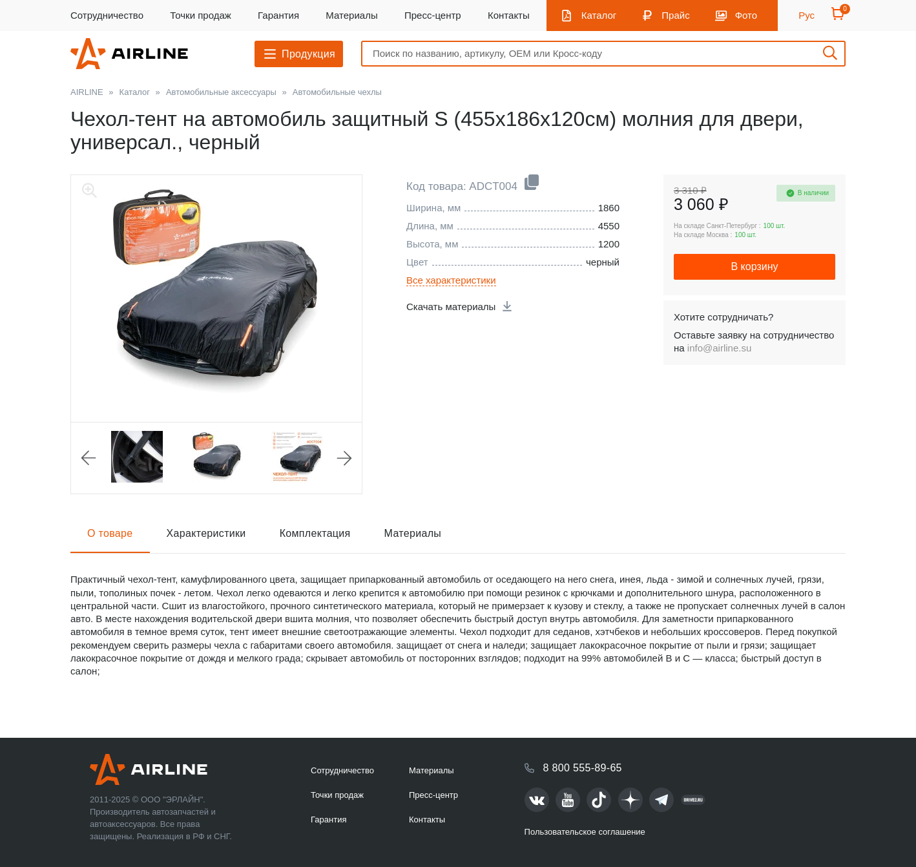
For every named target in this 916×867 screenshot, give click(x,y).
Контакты (509, 15)
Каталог (599, 15)
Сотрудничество (106, 15)
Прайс (675, 15)
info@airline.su (719, 347)
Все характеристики (451, 280)
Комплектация (315, 533)
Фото (746, 15)
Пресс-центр (432, 15)
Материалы (351, 15)
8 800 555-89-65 (582, 767)
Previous (88, 458)
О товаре (110, 533)
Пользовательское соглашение (585, 832)
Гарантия (278, 15)
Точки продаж (200, 15)
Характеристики (206, 533)
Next (344, 458)
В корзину (754, 266)
